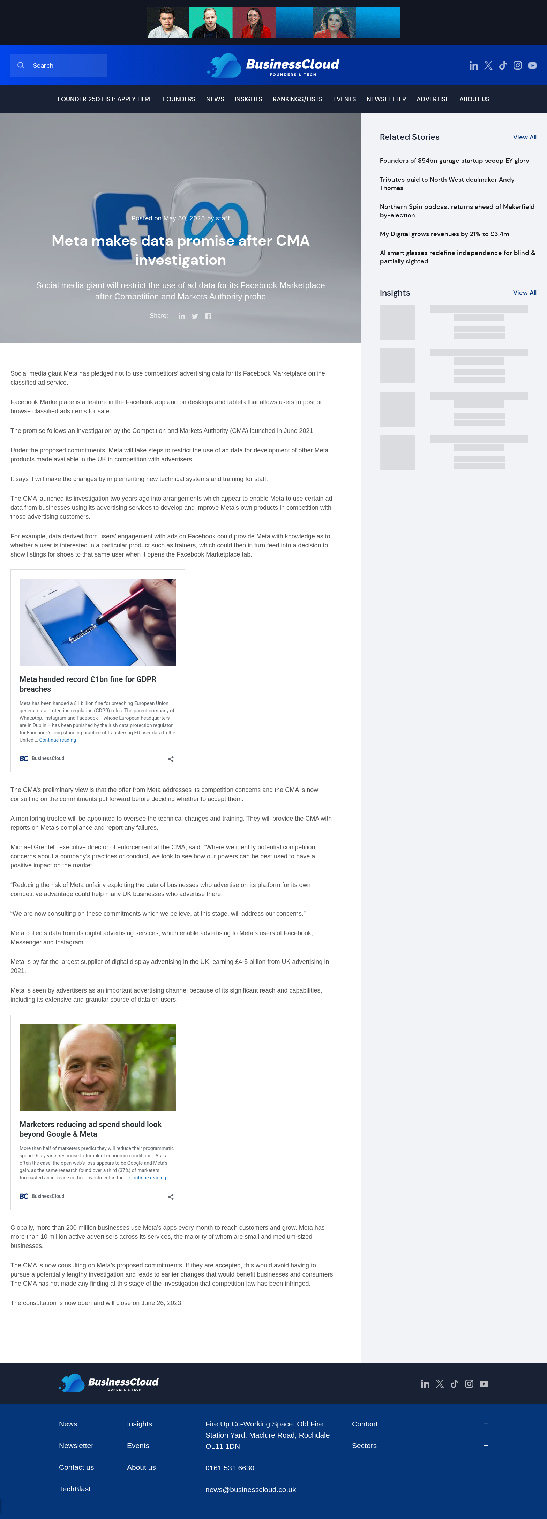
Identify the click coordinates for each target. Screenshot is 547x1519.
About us (474, 99)
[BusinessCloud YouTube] (532, 65)
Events (344, 99)
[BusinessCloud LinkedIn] (474, 65)
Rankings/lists (298, 99)
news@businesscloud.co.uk (250, 1489)
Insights (248, 99)
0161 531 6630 (229, 1468)
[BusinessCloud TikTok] (503, 65)
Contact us (76, 1467)
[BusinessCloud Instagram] (518, 65)
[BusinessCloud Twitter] (488, 65)
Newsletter (386, 99)
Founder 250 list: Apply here (105, 99)
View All (525, 137)
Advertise (433, 99)
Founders (179, 99)
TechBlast (75, 1489)
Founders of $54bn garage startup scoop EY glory (454, 161)
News (215, 99)
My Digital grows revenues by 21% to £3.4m (444, 234)
